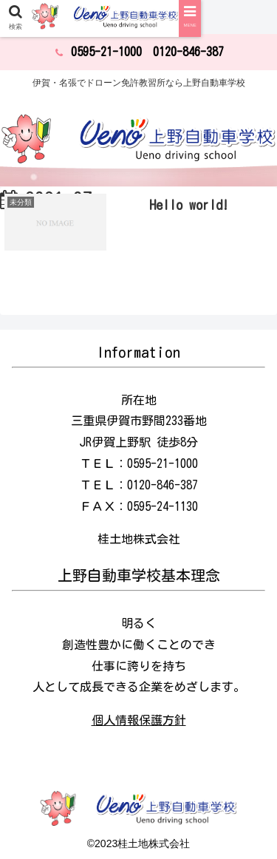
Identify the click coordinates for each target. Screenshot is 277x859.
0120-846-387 (188, 52)
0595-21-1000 (106, 52)
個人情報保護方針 (139, 720)
